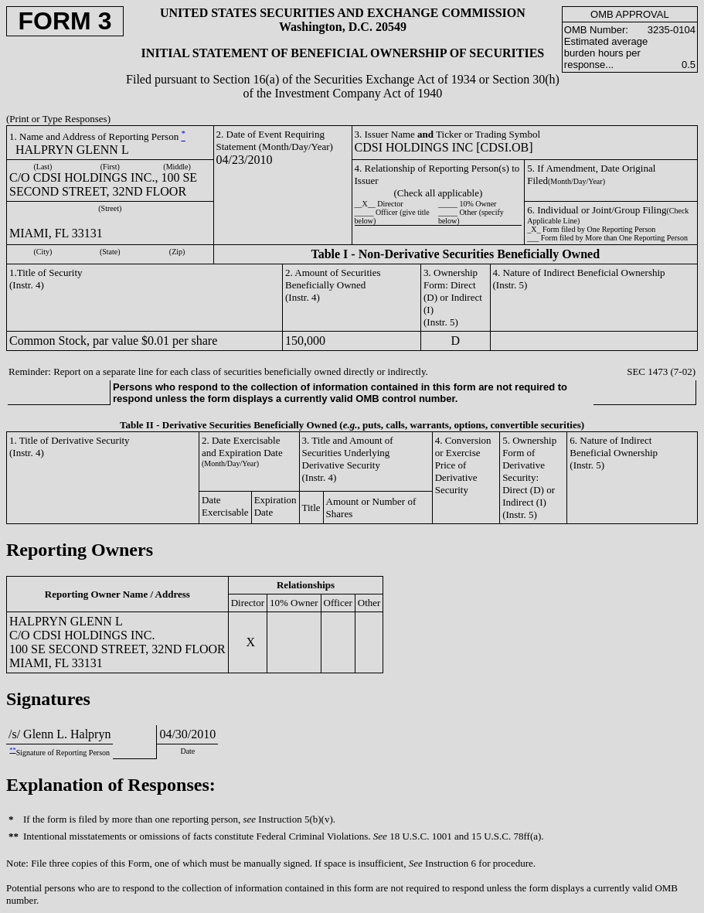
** (12, 750)
